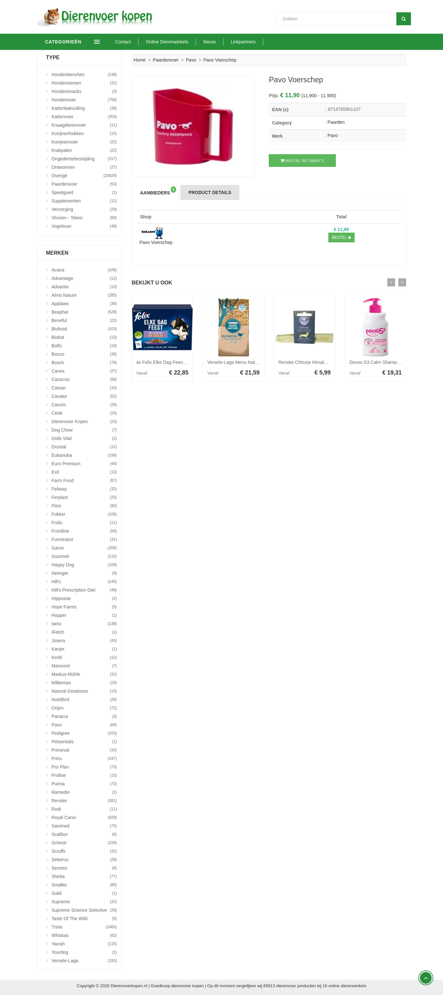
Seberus (84, 859)
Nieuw (223, 41)
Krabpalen (84, 150)
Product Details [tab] (209, 192)
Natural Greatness (84, 691)
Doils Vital (84, 438)
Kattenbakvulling (84, 108)
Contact (137, 41)
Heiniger (84, 573)
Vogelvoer (84, 226)
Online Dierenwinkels (181, 41)
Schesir (84, 843)
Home (140, 60)
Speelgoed (84, 192)
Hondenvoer (84, 100)
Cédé (84, 413)
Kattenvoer (84, 116)
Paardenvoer (166, 60)
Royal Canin (84, 817)
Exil (84, 472)
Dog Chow (84, 430)
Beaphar (84, 312)
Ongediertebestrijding (84, 159)
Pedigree (84, 733)
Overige (84, 175)
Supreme (84, 901)
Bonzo (84, 354)
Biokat (84, 337)
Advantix (84, 287)
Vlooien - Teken (84, 218)
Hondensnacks (84, 91)
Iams (84, 623)
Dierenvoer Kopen (84, 421)
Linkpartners (257, 41)
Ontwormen (84, 167)
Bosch (84, 362)
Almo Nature (84, 295)
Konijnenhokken (84, 133)
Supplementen (84, 201)
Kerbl (84, 657)
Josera (84, 640)
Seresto (84, 868)
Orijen (84, 708)
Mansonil (84, 666)
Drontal (84, 447)
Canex (84, 371)
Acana (84, 270)
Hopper (84, 615)
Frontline (84, 531)
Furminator (84, 539)
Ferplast (84, 497)
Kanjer (84, 649)
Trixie (84, 927)
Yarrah (84, 944)
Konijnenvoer (84, 142)
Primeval (84, 750)
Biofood (84, 329)
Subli (84, 893)
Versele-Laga (84, 960)
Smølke (84, 885)
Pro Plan (84, 767)
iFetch (84, 632)
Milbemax (84, 682)
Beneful (84, 320)
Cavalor (84, 396)
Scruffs (84, 851)
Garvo (84, 548)
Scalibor (84, 834)
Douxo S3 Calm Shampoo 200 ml (383, 362)
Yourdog (84, 952)
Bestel (341, 237)
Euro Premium (84, 463)
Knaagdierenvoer (84, 125)
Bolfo (84, 345)
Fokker (84, 514)
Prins (84, 758)
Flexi (84, 506)
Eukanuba (84, 455)
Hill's (84, 581)
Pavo (191, 60)
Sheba (84, 876)
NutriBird (84, 699)
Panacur (84, 716)
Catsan (84, 388)
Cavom (84, 404)
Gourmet (84, 556)
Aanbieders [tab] (158, 191)
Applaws (84, 303)
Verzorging (84, 209)
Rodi (84, 809)
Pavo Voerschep (156, 242)
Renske (84, 800)
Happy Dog (84, 565)
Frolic (84, 522)
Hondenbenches (84, 74)
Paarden (336, 122)
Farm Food (84, 480)
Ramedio (84, 792)
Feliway (84, 489)
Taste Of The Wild (84, 918)
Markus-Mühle (84, 674)
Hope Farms (84, 607)
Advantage (84, 278)
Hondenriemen (84, 83)
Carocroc (84, 379)
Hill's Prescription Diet (84, 590)
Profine (84, 775)
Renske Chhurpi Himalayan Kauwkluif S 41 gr (324, 362)
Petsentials (84, 741)
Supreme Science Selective (84, 910)
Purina (84, 784)
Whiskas (84, 935)
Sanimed (84, 826)
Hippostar (84, 598)
